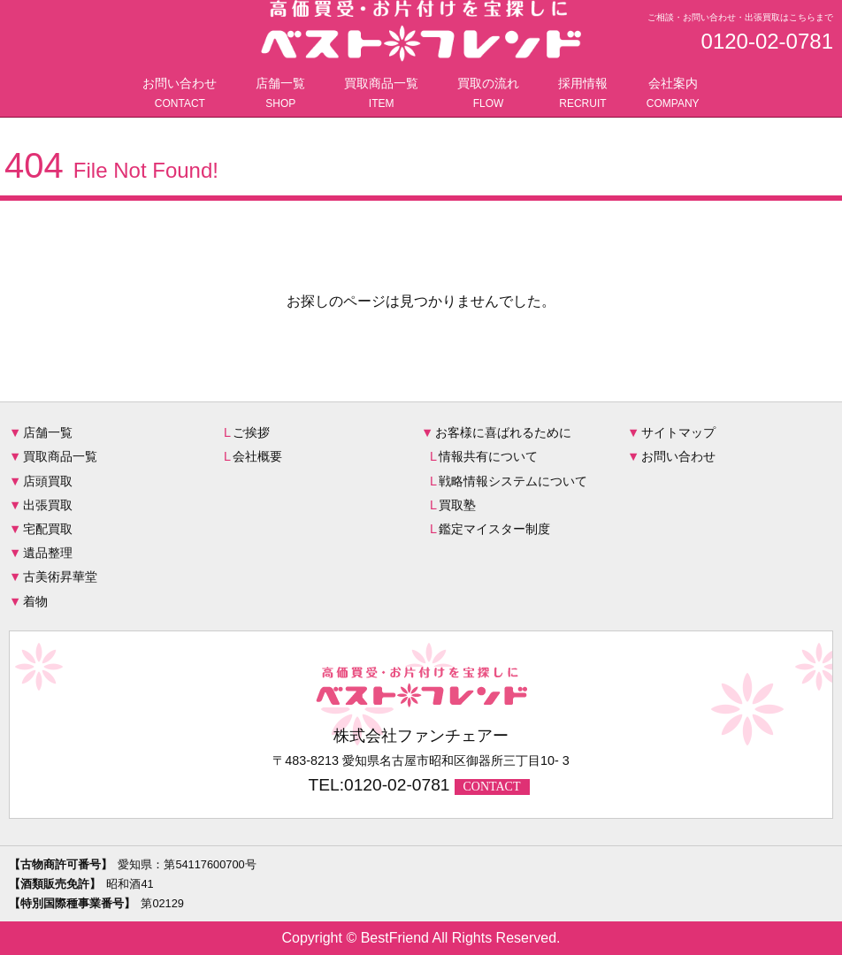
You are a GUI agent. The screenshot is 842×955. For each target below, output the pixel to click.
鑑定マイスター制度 (494, 529)
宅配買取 (48, 529)
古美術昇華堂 (60, 576)
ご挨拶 (251, 432)
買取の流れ (488, 94)
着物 (35, 601)
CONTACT (492, 786)
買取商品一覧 (381, 94)
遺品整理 (48, 553)
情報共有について (488, 456)
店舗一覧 (280, 94)
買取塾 (457, 505)
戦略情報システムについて (513, 481)
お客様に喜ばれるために (503, 432)
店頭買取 (48, 481)
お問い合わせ (179, 94)
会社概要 (257, 456)
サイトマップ (678, 432)
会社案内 (673, 94)
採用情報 (583, 94)
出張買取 (48, 505)
